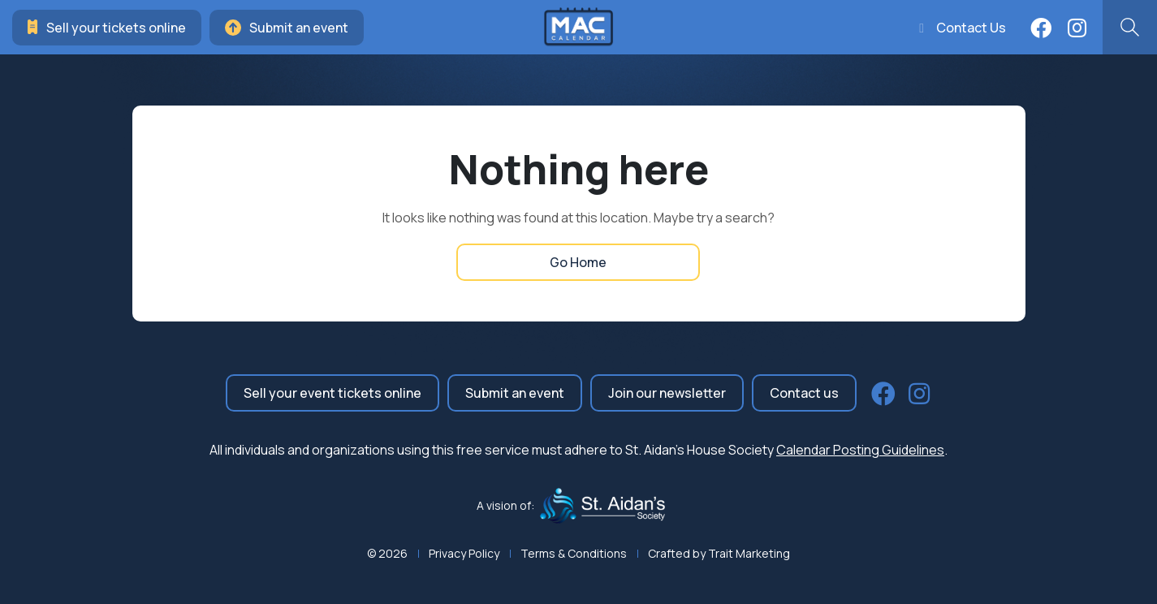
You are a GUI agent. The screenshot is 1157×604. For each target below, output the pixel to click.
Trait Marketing (749, 553)
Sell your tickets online (107, 28)
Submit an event (286, 28)
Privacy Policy (464, 553)
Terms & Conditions (573, 553)
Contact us (804, 393)
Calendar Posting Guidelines (860, 450)
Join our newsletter (667, 393)
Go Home (578, 262)
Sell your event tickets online (332, 393)
